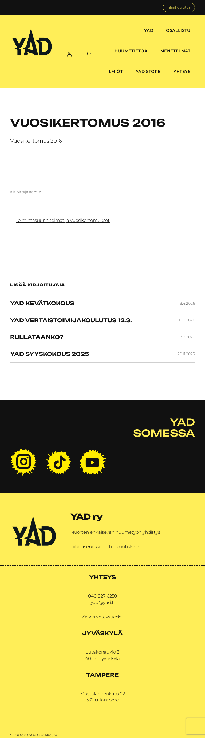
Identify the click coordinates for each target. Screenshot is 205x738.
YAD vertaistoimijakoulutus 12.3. (71, 320)
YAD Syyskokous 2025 (49, 354)
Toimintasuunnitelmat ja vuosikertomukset (63, 220)
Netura (51, 735)
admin (35, 192)
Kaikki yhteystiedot (102, 616)
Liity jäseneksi (85, 546)
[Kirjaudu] (69, 54)
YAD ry (86, 516)
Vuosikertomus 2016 (36, 141)
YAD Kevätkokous (42, 303)
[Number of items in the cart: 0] (88, 54)
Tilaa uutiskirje (123, 546)
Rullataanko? (37, 337)
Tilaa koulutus (178, 7)
